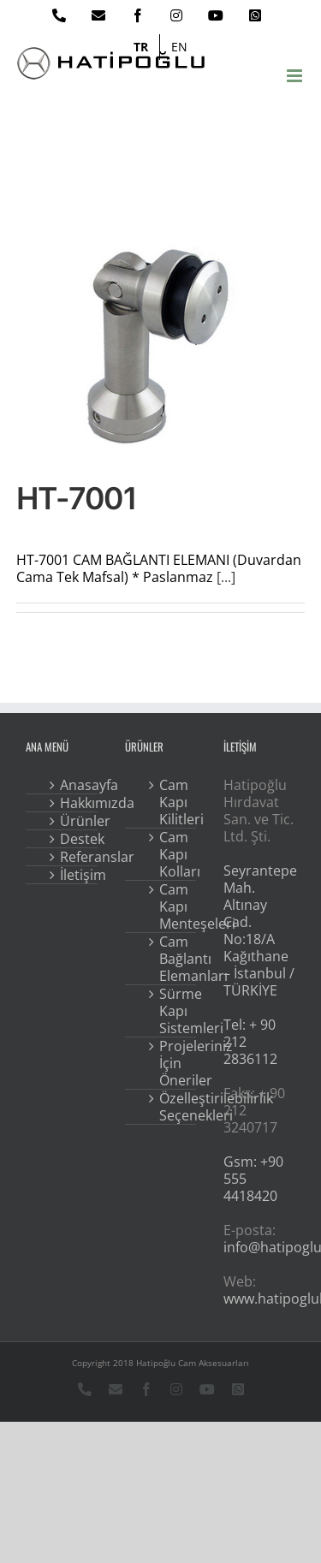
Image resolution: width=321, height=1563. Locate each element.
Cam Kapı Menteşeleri (173, 906)
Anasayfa (73, 784)
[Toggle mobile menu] (296, 76)
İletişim (73, 874)
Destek (73, 838)
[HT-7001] (161, 347)
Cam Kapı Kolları (173, 854)
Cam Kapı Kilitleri (173, 802)
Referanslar (73, 856)
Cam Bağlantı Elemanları (173, 958)
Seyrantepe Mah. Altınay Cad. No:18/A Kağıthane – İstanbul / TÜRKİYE (260, 930)
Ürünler (73, 820)
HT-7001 (75, 498)
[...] (226, 577)
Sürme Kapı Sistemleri (173, 1011)
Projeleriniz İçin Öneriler (173, 1063)
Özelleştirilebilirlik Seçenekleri (173, 1107)
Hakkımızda (73, 802)
